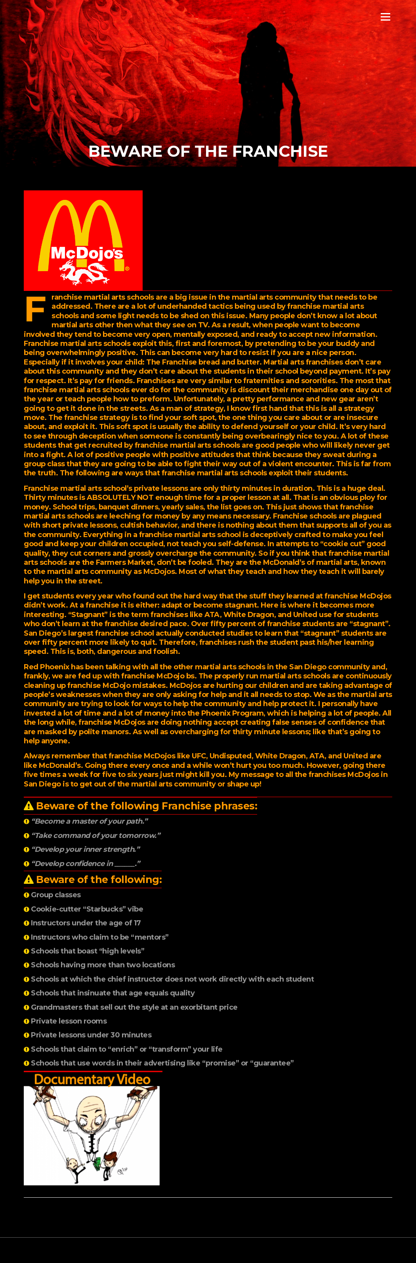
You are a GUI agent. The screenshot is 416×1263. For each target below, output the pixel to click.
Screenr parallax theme (324, 1250)
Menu (385, 17)
